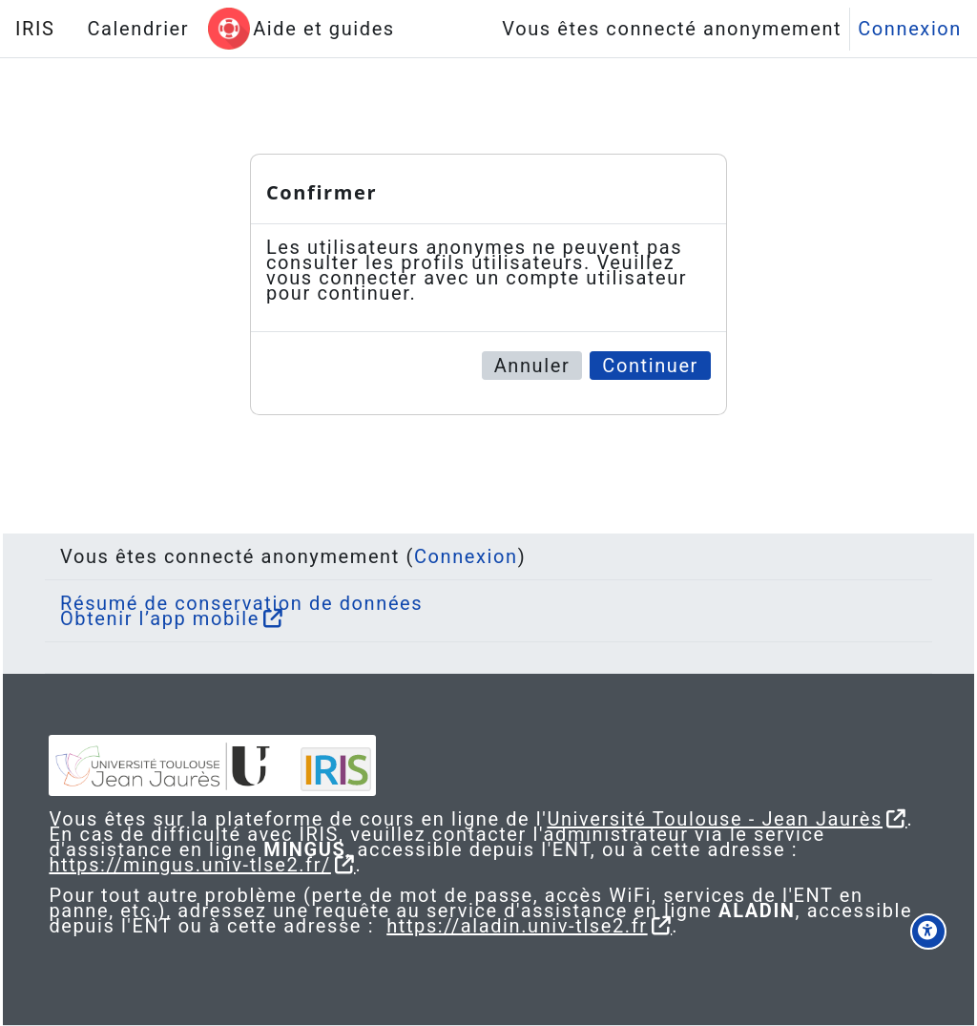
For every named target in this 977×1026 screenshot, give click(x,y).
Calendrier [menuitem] (138, 28)
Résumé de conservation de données (256, 587)
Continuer (650, 365)
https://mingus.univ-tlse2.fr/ (233, 864)
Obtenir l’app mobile (175, 603)
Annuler (532, 365)
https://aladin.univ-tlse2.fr (671, 925)
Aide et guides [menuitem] (324, 28)
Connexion (910, 28)
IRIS (34, 28)
